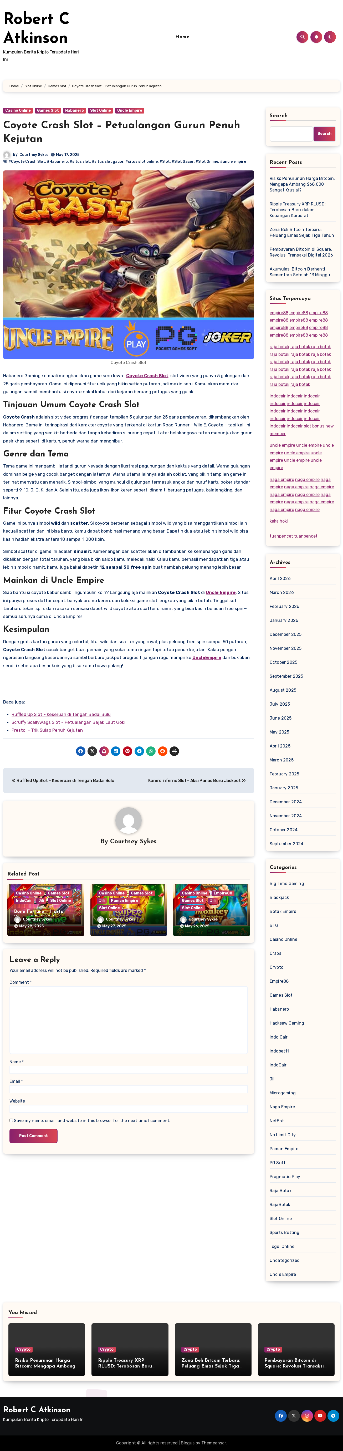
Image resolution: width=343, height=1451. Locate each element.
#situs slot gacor (108, 161)
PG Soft (277, 1162)
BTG (274, 925)
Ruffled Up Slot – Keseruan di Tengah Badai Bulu (61, 714)
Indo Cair (279, 1037)
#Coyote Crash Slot (26, 161)
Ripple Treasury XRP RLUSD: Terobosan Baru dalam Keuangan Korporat (298, 209)
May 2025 (279, 732)
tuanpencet (281, 536)
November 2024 (286, 815)
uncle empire (282, 445)
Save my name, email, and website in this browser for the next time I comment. (92, 1120)
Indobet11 (279, 1051)
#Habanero (57, 161)
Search (279, 116)
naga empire (282, 479)
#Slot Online (207, 161)
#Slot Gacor (183, 161)
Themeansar (213, 1442)
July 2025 (280, 704)
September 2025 (286, 676)
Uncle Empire (129, 110)
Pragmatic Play (285, 1176)
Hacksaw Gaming (287, 1023)
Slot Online (100, 110)
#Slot (165, 161)
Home (182, 37)
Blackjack (279, 897)
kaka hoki (279, 521)
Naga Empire (282, 1106)
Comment (20, 982)
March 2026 (282, 592)
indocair (278, 396)
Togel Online (282, 1246)
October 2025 (283, 662)
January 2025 (284, 787)
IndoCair (24, 900)
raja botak (279, 346)
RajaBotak (280, 1204)
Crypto (276, 967)
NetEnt (277, 1120)
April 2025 (280, 746)
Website (17, 1101)
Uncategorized (285, 1260)
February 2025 (284, 773)
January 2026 (284, 620)
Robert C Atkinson (36, 1410)
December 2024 (286, 801)
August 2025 (283, 690)
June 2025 (281, 718)
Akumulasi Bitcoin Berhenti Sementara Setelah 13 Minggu (300, 272)
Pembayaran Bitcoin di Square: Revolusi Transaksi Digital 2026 (301, 252)
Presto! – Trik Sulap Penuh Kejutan (47, 730)
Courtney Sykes (34, 155)
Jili (41, 900)
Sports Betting (285, 1232)
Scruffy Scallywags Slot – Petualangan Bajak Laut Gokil (69, 722)
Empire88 (223, 893)
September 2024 (287, 843)
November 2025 (286, 648)
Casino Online (18, 110)
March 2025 (282, 760)
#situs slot (80, 161)
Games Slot (48, 110)
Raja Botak (280, 1190)
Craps (275, 953)
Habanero (74, 110)
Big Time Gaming (287, 883)
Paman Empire (124, 900)
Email (16, 1081)
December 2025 (286, 634)
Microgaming (283, 1092)
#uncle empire (233, 161)
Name (16, 1061)
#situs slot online (141, 161)
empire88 (279, 312)
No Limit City (283, 1134)
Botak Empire (283, 911)
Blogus (187, 1442)
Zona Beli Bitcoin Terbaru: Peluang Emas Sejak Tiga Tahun (302, 232)
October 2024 (284, 829)
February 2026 (285, 606)
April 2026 (280, 578)
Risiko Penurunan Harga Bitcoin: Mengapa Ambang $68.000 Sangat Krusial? (302, 184)
